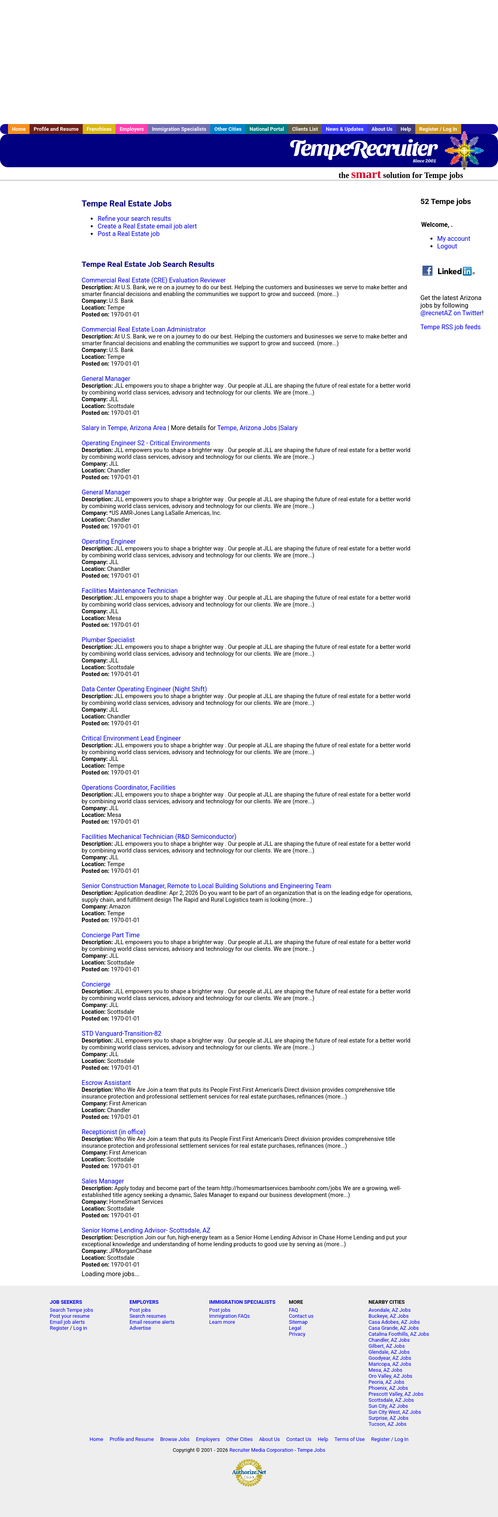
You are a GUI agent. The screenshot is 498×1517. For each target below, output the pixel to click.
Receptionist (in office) (113, 1132)
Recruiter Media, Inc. (468, 154)
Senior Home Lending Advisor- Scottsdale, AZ (146, 1230)
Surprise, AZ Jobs (388, 1418)
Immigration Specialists (179, 129)
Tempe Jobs (311, 1450)
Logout (447, 246)
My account (453, 238)
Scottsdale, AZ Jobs (391, 1400)
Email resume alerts (152, 1322)
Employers (132, 129)
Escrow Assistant (106, 1083)
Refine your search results (134, 218)
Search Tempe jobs (72, 1310)
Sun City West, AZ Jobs (395, 1412)
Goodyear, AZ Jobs (390, 1358)
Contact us (301, 1316)
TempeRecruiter (362, 148)
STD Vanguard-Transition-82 (121, 1033)
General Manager (106, 378)
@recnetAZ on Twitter (451, 313)
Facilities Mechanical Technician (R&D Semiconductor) (159, 837)
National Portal (266, 129)
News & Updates (344, 129)
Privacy (297, 1334)
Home (19, 129)
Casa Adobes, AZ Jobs (394, 1322)
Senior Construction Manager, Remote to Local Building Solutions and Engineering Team (206, 886)
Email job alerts (67, 1322)
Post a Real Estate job (128, 234)
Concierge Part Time (110, 935)
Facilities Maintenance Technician (129, 590)
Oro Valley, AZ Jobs (390, 1376)
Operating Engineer (108, 541)
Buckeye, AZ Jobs (389, 1316)
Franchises (99, 129)
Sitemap (298, 1322)
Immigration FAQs (229, 1316)
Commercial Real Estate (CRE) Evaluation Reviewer (153, 280)
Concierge (96, 984)
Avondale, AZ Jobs (390, 1310)
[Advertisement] (249, 62)
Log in (80, 1328)
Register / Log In (438, 129)
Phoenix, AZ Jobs (388, 1388)
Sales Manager (103, 1181)
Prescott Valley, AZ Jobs (396, 1394)
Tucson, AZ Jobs (387, 1424)
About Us (381, 129)
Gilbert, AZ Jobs (387, 1346)
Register (59, 1328)
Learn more (222, 1322)
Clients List (305, 129)
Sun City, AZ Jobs (388, 1406)
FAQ (293, 1310)
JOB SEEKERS (66, 1302)
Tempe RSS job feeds (450, 327)
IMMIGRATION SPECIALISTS (242, 1302)
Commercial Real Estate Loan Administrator (143, 329)
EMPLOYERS (144, 1302)
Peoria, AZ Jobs (386, 1382)
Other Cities (227, 129)
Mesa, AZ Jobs (385, 1370)
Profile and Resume (56, 129)
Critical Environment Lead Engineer (131, 738)
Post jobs (140, 1310)
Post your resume (70, 1316)
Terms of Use (350, 1439)
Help (405, 129)
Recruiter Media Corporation (261, 1450)
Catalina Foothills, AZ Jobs (399, 1334)
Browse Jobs (175, 1439)
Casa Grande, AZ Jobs (394, 1328)
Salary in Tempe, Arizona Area (124, 428)
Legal (295, 1328)
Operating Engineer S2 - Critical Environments (146, 443)
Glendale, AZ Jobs (389, 1352)
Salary (289, 428)
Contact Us (298, 1439)
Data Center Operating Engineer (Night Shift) (144, 689)
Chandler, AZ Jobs (389, 1340)
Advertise (140, 1328)
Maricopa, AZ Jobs (390, 1364)
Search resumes (147, 1316)
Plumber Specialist (108, 640)
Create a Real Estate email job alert (147, 226)
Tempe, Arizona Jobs (247, 428)
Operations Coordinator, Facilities (128, 787)
